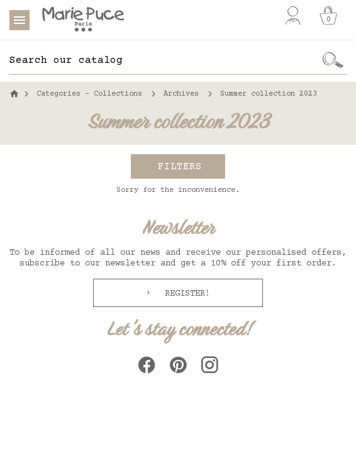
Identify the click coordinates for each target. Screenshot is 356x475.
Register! (185, 294)
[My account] (293, 15)
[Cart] (328, 15)
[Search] (164, 60)
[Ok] (333, 60)
